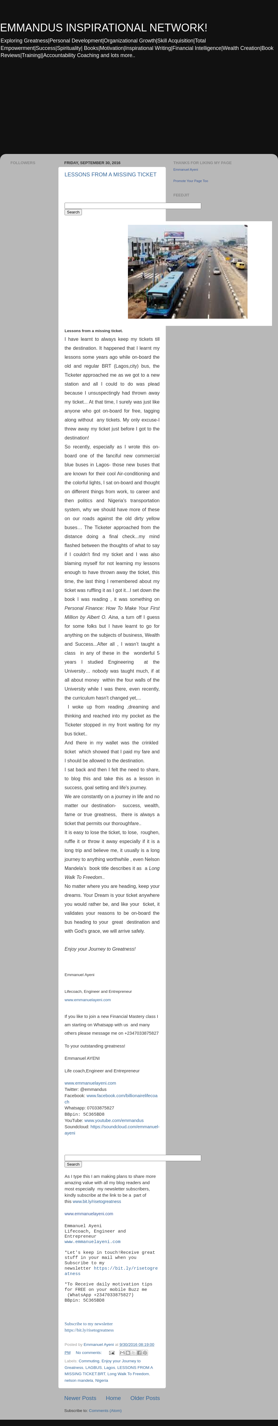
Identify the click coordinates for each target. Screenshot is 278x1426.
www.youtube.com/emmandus (114, 1120)
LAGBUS (93, 1367)
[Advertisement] (80, 110)
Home (113, 1398)
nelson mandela (79, 1380)
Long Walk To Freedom (128, 1374)
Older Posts (145, 1398)
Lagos (109, 1367)
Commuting (89, 1361)
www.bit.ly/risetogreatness (97, 1201)
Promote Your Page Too (190, 181)
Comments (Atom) (105, 1410)
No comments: (89, 1352)
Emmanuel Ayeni (185, 169)
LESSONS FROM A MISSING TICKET (111, 175)
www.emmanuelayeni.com (88, 1000)
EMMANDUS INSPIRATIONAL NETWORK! (103, 28)
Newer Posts (80, 1398)
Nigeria (101, 1380)
